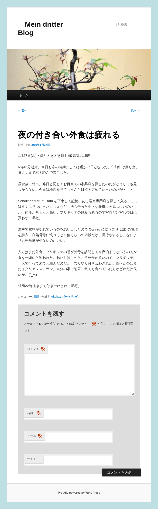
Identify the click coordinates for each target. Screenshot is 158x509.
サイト (31, 459)
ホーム (23, 95)
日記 (36, 296)
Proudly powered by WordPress (79, 492)
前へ (22, 110)
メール (34, 436)
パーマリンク (70, 296)
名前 (34, 413)
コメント (36, 349)
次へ (135, 110)
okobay (56, 296)
